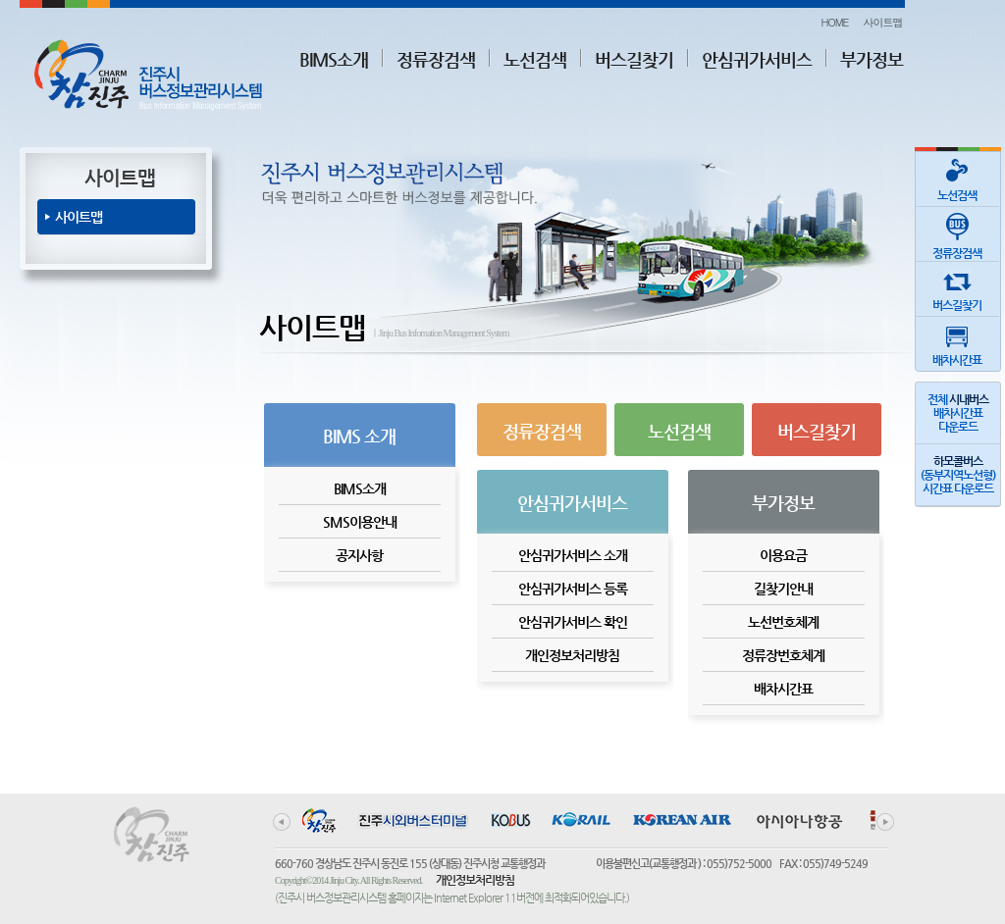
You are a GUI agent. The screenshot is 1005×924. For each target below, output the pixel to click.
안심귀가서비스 (757, 59)
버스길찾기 (634, 59)
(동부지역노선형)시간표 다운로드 (958, 474)
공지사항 (359, 555)
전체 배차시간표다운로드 (957, 413)
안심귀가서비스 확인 (572, 622)
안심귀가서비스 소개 (572, 555)
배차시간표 (783, 688)
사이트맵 (883, 22)
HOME (834, 22)
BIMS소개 (333, 59)
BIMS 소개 (359, 436)
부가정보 (871, 59)
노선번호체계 (783, 622)
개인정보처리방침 (572, 655)
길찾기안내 (783, 588)
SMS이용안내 (360, 522)
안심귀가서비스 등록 (572, 588)
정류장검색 (436, 59)
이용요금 (783, 555)
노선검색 (534, 59)
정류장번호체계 (783, 655)
